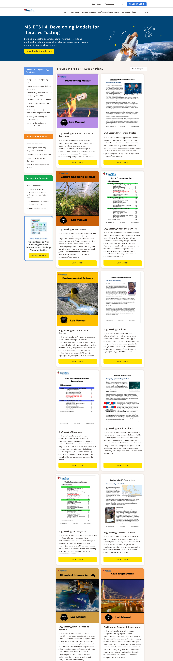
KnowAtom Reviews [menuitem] (60, 633)
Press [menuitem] (55, 630)
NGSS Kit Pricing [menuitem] (59, 625)
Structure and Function (36, 208)
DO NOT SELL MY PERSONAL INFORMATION (113, 658)
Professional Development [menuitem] (109, 12)
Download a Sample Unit (39, 51)
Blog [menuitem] (74, 628)
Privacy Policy (134, 658)
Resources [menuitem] (109, 4)
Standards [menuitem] (57, 646)
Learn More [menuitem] (143, 12)
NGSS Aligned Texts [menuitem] (60, 641)
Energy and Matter (34, 185)
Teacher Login (137, 4)
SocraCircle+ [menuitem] (97, 4)
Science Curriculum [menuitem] (72, 12)
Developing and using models (39, 99)
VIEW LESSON (71, 171)
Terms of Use (144, 658)
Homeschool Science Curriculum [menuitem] (66, 643)
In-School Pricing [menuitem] (129, 12)
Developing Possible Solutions (39, 154)
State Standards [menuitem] (89, 12)
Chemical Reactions (35, 144)
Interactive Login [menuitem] (59, 628)
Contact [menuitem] (75, 622)
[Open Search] (121, 4)
